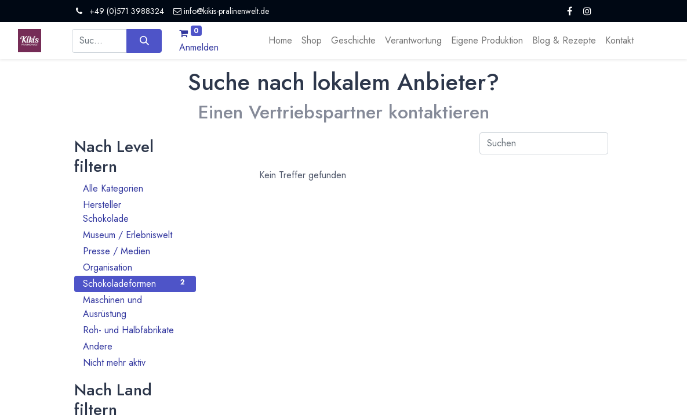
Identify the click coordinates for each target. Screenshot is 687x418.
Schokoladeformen (135, 283)
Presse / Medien (135, 251)
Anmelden (199, 47)
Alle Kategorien (135, 188)
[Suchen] (144, 40)
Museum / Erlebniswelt (135, 235)
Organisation (135, 267)
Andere (135, 346)
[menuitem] (280, 40)
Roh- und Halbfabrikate (135, 330)
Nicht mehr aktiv (135, 362)
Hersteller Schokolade (135, 211)
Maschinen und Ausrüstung (135, 306)
